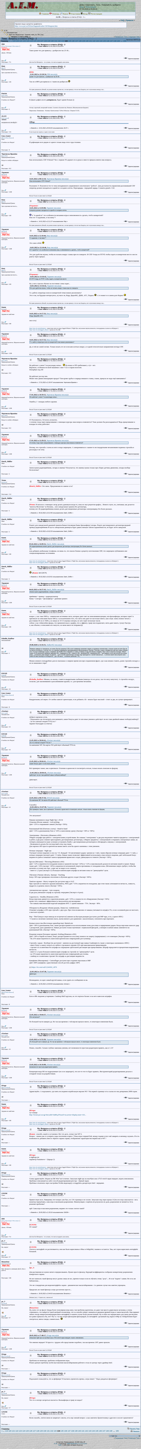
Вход (81, 7)
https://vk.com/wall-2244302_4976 (44, 967)
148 (114, 41)
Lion (41, 34)
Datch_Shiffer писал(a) (55, 544)
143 (97, 41)
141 (90, 41)
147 (111, 41)
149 (118, 41)
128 (45, 41)
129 (48, 41)
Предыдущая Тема (121, 36)
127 (41, 41)
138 (80, 41)
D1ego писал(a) (52, 1335)
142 (94, 41)
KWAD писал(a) (53, 798)
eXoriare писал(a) (53, 740)
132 (59, 41)
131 (55, 41)
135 (69, 41)
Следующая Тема (133, 36)
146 (107, 41)
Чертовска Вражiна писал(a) (57, 179)
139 (83, 41)
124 (31, 41)
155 (124, 41)
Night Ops (12, 34)
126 (38, 41)
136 (73, 41)
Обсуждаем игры (11, 32)
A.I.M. (6, 30)
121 (21, 41)
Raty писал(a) (52, 236)
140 (87, 41)
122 (24, 41)
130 (52, 41)
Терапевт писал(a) (53, 208)
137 (76, 41)
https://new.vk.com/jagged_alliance (39, 330)
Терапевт (27, 34)
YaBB (60, 1445)
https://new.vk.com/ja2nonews (37, 328)
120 (17, 41)
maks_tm (34, 34)
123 (27, 41)
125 (34, 41)
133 (62, 41)
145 (104, 41)
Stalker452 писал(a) (54, 645)
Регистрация (90, 7)
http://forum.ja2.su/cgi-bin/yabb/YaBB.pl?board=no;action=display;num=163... (57, 1115)
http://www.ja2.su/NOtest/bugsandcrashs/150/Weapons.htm (36, 26)
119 (14, 41)
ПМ (38, 34)
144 (100, 41)
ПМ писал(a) (52, 74)
